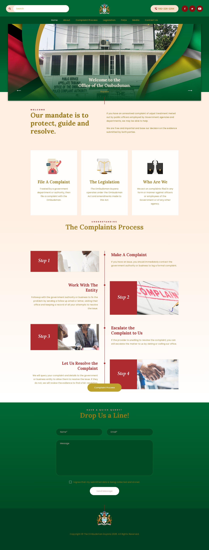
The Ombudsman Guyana (97, 534)
